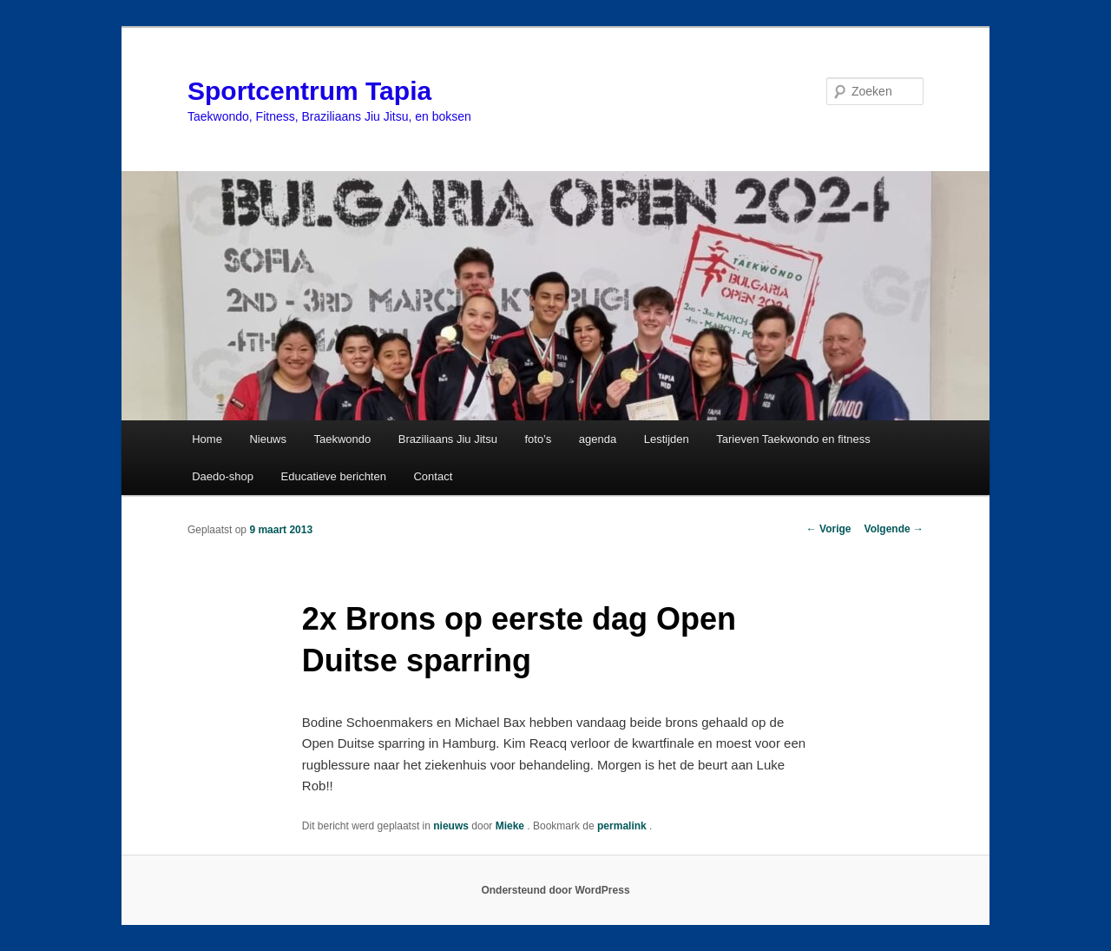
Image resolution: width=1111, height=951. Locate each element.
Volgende (894, 529)
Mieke (512, 826)
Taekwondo (342, 439)
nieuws (451, 826)
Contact (432, 476)
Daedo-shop (222, 476)
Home (207, 439)
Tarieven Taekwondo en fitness (793, 439)
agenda (597, 439)
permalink (623, 826)
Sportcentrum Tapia (309, 90)
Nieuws (267, 439)
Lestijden (666, 439)
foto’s (537, 439)
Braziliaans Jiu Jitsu (447, 439)
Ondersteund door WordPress (555, 890)
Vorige (828, 529)
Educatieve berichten (333, 476)
